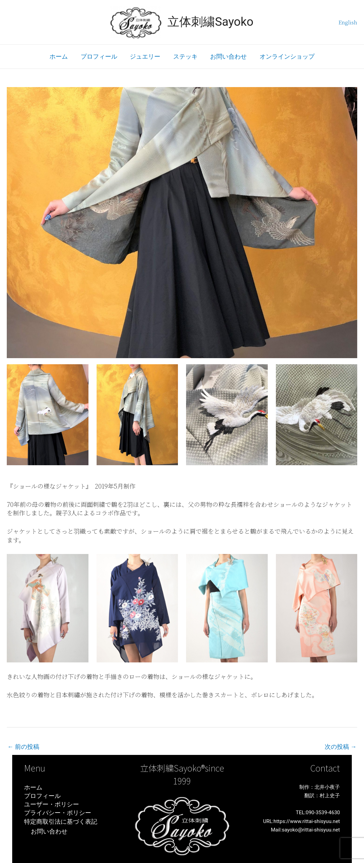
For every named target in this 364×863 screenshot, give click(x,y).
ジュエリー (145, 56)
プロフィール (99, 56)
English (348, 22)
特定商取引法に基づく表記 (60, 821)
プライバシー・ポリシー (57, 813)
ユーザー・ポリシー (51, 804)
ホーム (60, 56)
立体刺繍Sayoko (210, 22)
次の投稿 (341, 746)
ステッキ (185, 56)
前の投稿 (23, 746)
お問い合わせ (227, 56)
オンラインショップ (285, 56)
